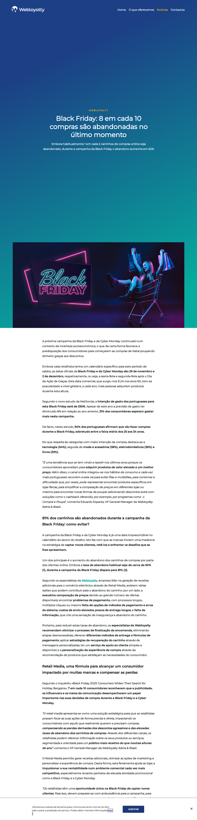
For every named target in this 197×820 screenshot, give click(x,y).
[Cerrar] (191, 808)
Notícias (162, 9)
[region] (98, 809)
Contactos (178, 9)
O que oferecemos (141, 9)
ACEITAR (133, 809)
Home (121, 9)
